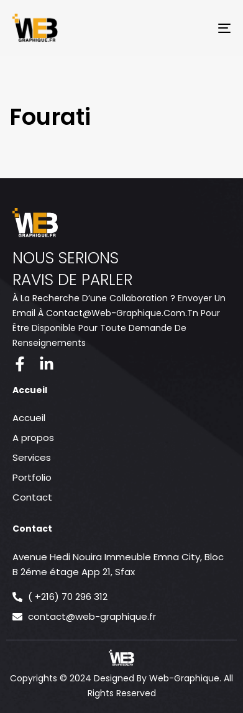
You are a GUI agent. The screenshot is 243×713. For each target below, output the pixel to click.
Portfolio (32, 477)
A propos (33, 437)
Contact (32, 497)
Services (31, 457)
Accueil (28, 417)
